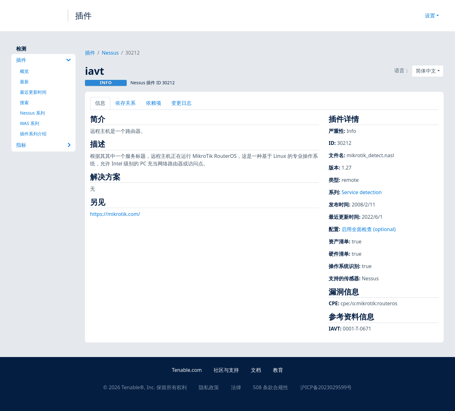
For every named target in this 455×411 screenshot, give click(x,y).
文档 (256, 369)
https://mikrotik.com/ (115, 214)
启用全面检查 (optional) (369, 229)
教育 (278, 369)
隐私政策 (209, 387)
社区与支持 (226, 369)
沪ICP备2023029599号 (326, 387)
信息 (100, 102)
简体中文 (426, 70)
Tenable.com (187, 369)
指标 (43, 144)
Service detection (362, 192)
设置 (430, 15)
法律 (236, 387)
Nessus (110, 52)
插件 (83, 15)
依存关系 (125, 102)
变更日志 (181, 102)
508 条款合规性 (270, 387)
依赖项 (153, 102)
